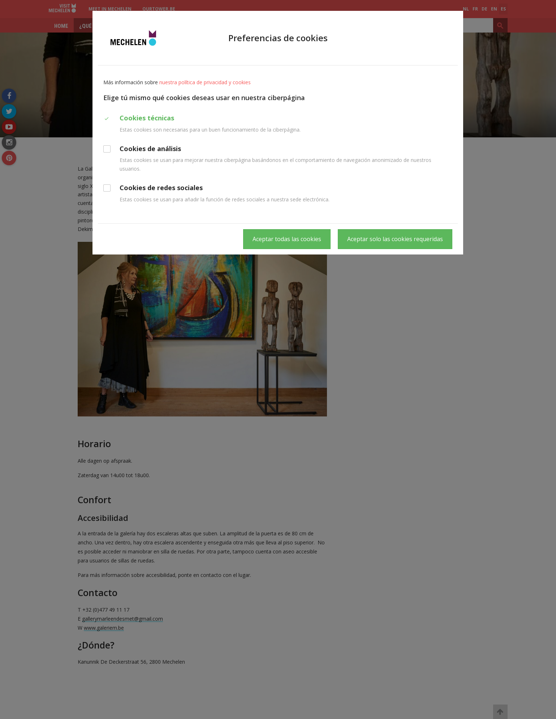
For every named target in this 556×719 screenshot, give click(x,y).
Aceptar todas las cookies (287, 239)
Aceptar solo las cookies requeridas (395, 239)
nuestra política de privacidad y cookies (205, 82)
